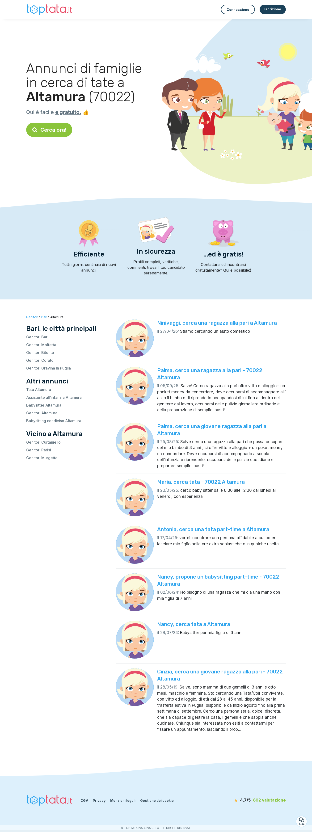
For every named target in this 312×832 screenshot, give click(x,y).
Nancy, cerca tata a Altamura (193, 624)
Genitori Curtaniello (43, 442)
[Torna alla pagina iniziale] (49, 9)
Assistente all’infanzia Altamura (54, 397)
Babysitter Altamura (43, 405)
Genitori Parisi (38, 450)
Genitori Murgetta (41, 457)
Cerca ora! (49, 130)
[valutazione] (259, 800)
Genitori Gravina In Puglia (48, 368)
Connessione (238, 10)
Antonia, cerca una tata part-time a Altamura (213, 529)
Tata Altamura (38, 389)
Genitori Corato (40, 360)
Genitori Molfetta (41, 344)
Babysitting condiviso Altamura (53, 420)
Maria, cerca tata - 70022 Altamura (201, 482)
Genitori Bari (37, 337)
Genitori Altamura (41, 413)
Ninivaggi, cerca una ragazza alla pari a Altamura (217, 323)
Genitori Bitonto (40, 352)
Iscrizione (272, 9)
